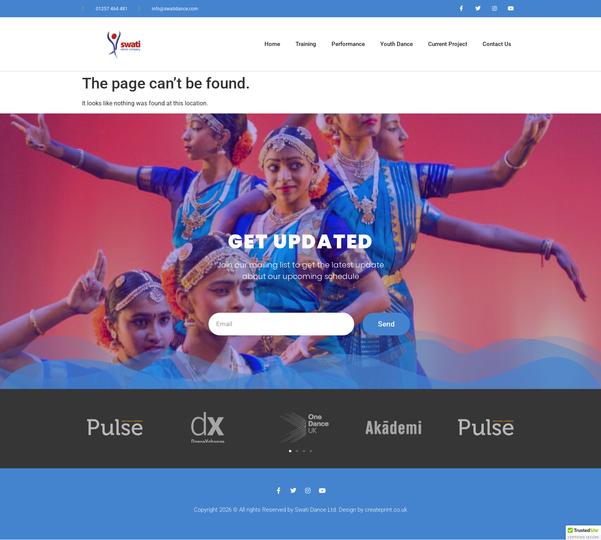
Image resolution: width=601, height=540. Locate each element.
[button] (290, 451)
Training (306, 44)
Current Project (447, 44)
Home (272, 44)
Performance (348, 44)
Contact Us (497, 44)
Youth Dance (396, 44)
